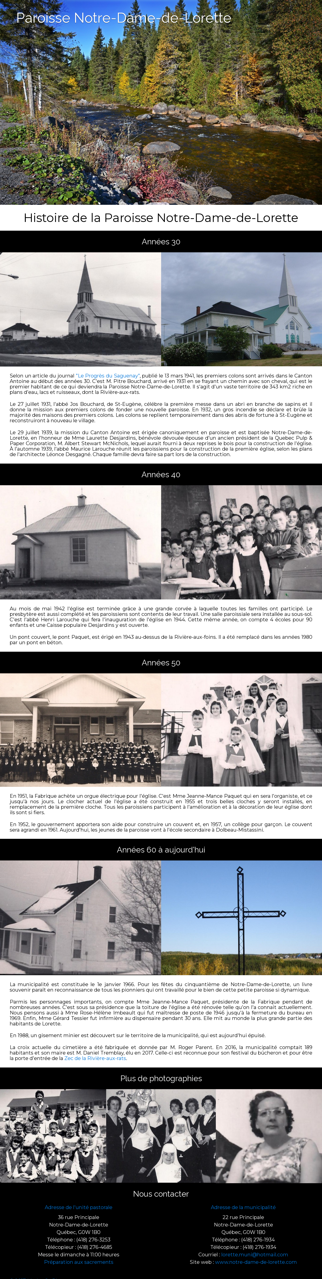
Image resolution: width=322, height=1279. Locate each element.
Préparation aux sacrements (78, 1262)
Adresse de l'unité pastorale (78, 1207)
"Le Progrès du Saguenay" (108, 376)
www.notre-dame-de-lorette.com (256, 1262)
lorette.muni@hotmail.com (254, 1255)
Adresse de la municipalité (243, 1207)
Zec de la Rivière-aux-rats (95, 1058)
